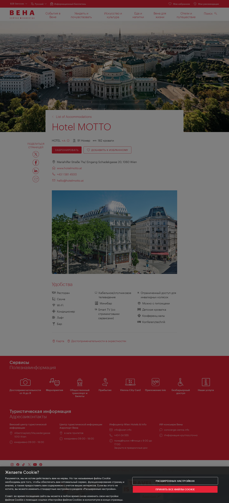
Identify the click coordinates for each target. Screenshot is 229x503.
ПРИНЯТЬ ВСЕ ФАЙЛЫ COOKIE (175, 489)
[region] (114, 484)
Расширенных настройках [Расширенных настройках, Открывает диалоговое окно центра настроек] (175, 480)
